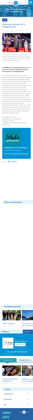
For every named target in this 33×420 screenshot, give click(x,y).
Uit (5, 20)
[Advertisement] (16, 182)
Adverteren (6, 412)
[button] (7, 352)
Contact (5, 417)
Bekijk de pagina (20, 344)
